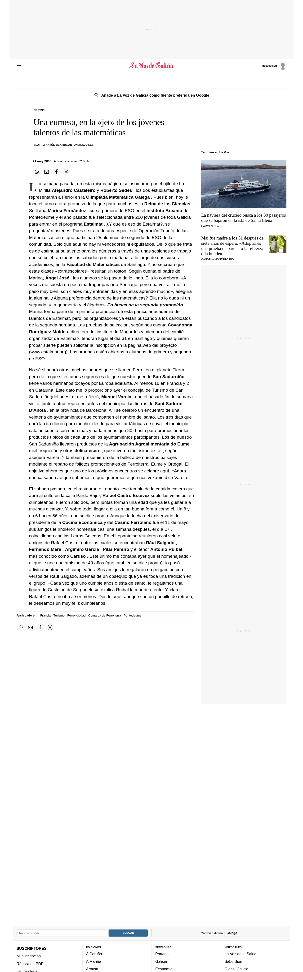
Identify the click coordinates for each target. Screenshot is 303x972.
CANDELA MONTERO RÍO (217, 259)
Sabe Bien (233, 961)
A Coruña (94, 953)
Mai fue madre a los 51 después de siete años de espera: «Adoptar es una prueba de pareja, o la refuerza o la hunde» (232, 246)
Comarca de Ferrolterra (104, 615)
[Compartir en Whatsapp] (37, 172)
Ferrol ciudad (76, 615)
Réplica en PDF (30, 963)
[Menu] (19, 65)
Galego (232, 933)
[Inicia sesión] (273, 65)
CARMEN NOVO (211, 226)
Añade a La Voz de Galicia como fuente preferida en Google (155, 95)
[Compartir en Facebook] (57, 172)
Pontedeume (132, 615)
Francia (45, 615)
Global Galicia (236, 969)
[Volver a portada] (152, 65)
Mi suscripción (29, 956)
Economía (164, 969)
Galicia (161, 961)
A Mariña (93, 961)
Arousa (92, 969)
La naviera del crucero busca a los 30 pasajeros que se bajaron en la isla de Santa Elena (243, 218)
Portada (162, 953)
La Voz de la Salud (241, 953)
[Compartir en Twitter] (66, 172)
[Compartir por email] (47, 172)
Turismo (59, 615)
